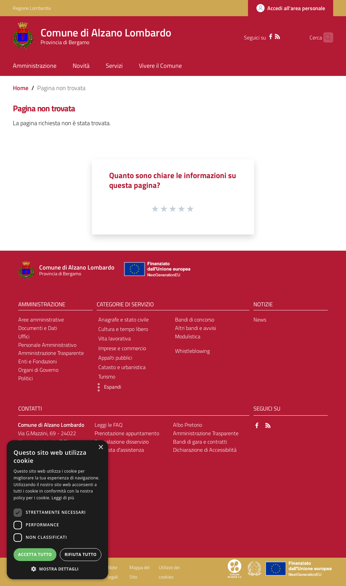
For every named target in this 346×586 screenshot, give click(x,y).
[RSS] (266, 36)
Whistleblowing (192, 351)
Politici (25, 378)
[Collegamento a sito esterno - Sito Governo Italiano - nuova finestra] (255, 568)
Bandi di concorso (194, 319)
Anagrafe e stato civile (123, 319)
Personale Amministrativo (47, 345)
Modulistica (187, 336)
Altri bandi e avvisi (195, 328)
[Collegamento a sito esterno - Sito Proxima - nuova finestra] (234, 568)
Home (20, 87)
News (259, 319)
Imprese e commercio (122, 348)
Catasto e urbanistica (122, 367)
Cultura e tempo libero (123, 329)
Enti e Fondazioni (37, 361)
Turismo (106, 376)
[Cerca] (325, 37)
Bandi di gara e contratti (200, 442)
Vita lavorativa (114, 338)
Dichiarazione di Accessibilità (205, 450)
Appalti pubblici (115, 358)
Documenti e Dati (37, 328)
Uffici (23, 336)
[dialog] (57, 509)
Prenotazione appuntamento (127, 433)
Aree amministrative (41, 319)
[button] (107, 387)
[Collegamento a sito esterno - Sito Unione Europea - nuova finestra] (156, 270)
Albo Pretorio (187, 425)
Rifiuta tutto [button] (81, 554)
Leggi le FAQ (109, 425)
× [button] (100, 447)
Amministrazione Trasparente (51, 353)
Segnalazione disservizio (122, 442)
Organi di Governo (38, 370)
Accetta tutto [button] (35, 554)
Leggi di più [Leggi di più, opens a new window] (63, 498)
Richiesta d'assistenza (119, 450)
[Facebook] (259, 36)
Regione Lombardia (32, 7)
